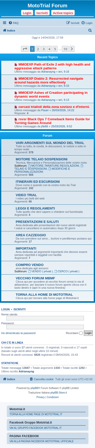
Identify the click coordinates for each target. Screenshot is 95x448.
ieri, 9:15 (64, 85)
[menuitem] (13, 23)
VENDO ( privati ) (40, 271)
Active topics (63, 13)
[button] (25, 49)
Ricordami (74, 333)
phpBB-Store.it (58, 392)
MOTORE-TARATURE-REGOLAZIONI (53, 165)
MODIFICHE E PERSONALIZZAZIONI (42, 170)
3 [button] (44, 49)
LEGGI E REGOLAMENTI (35, 208)
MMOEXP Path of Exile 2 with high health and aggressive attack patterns (52, 66)
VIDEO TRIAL (26, 195)
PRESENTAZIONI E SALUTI (37, 222)
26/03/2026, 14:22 (63, 110)
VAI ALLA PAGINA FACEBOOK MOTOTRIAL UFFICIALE (42, 441)
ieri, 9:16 (64, 71)
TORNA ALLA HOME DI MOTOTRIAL (44, 294)
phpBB (34, 388)
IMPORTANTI (26, 248)
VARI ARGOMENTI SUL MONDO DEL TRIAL (50, 143)
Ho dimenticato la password (18, 333)
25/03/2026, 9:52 (61, 126)
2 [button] (38, 49)
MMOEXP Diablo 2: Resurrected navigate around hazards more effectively (48, 80)
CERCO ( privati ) (66, 271)
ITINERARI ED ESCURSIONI (38, 182)
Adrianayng (48, 71)
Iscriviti (42, 13)
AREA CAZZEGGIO (31, 235)
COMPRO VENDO (30, 265)
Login (27, 13)
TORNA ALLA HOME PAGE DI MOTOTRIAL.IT (36, 414)
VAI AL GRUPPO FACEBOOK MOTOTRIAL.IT (36, 428)
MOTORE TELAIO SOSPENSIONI (41, 159)
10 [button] (65, 49)
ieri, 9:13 (64, 99)
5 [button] (55, 49)
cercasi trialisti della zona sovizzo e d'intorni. (54, 107)
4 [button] (49, 49)
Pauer (45, 110)
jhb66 (44, 126)
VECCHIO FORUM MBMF (35, 278)
